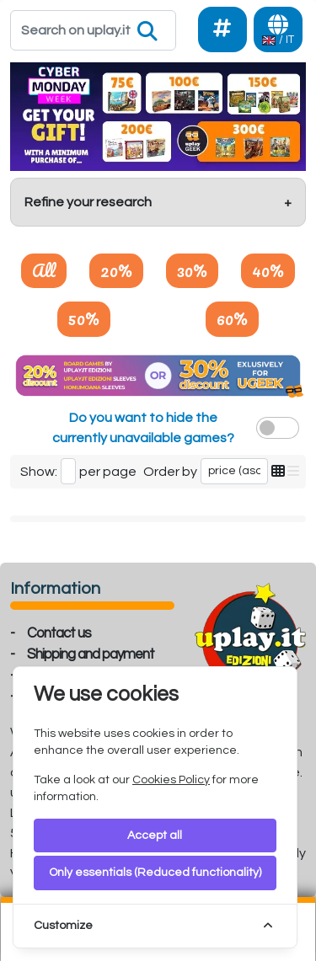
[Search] (93, 30)
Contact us (59, 633)
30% (192, 270)
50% (83, 318)
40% (268, 270)
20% (116, 270)
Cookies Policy (171, 780)
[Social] (222, 29)
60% (232, 318)
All (44, 270)
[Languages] (278, 29)
